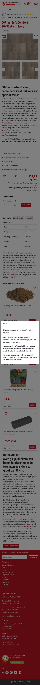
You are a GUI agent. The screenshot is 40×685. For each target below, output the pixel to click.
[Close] (37, 323)
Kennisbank (13, 337)
